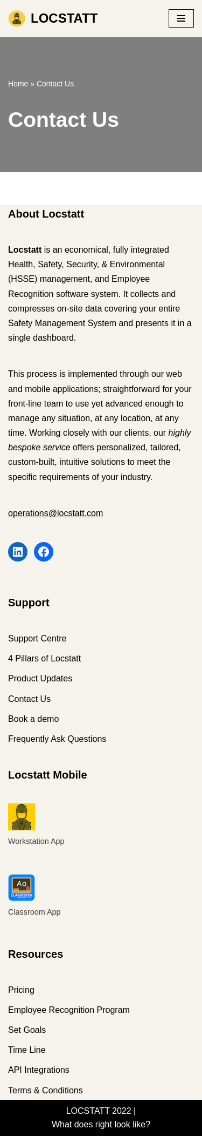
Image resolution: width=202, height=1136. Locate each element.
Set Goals (27, 1029)
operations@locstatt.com (55, 513)
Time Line (27, 1049)
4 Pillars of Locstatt (44, 658)
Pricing (21, 990)
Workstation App (36, 841)
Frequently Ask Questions (57, 738)
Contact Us (29, 699)
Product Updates (40, 678)
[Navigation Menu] (181, 18)
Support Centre (37, 638)
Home (18, 83)
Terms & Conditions (45, 1090)
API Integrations (38, 1069)
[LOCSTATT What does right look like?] (52, 19)
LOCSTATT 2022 (98, 1110)
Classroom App (34, 912)
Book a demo (33, 718)
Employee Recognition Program (69, 1010)
